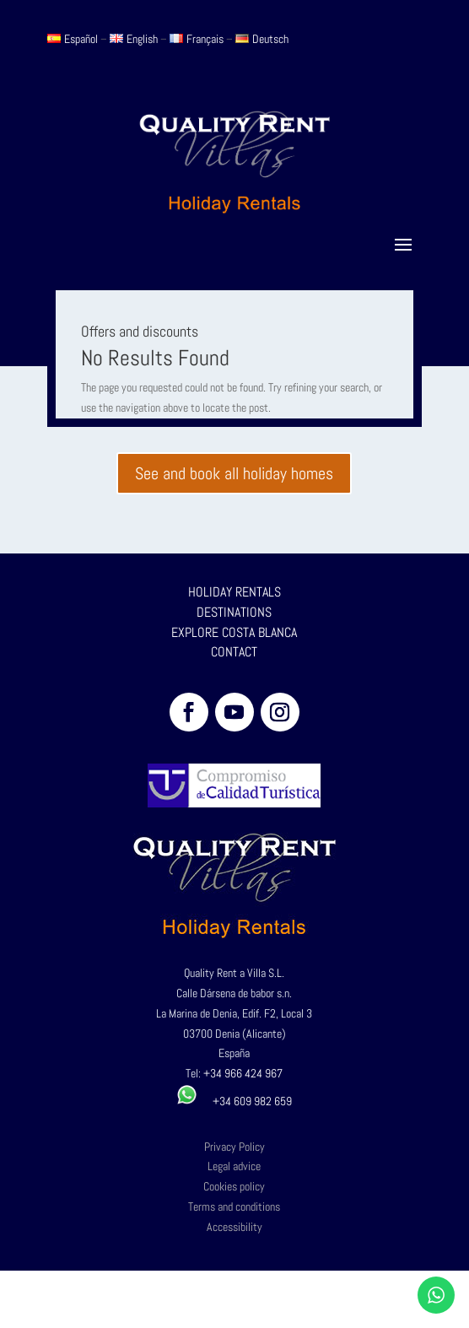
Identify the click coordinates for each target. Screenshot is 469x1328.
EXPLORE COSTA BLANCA (234, 632)
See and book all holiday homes (234, 473)
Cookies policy (234, 1186)
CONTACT (234, 652)
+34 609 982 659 (234, 1101)
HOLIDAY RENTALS (234, 592)
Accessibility (234, 1226)
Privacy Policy (234, 1146)
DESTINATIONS (234, 612)
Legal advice (234, 1166)
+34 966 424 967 (243, 1073)
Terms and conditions (234, 1206)
